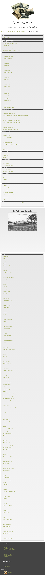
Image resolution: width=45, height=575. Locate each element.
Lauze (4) (4, 426)
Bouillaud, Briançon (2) (7, 305)
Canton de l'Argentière (7, 100)
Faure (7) (4, 354)
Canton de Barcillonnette (7, 58)
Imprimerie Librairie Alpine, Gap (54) (9, 396)
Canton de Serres (6, 79)
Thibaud (4, 521)
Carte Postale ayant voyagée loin (9, 48)
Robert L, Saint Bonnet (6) (7, 505)
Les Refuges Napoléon (7, 169)
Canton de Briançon (6, 102)
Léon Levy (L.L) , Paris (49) (8, 428)
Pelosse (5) (5, 489)
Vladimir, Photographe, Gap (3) (8, 531)
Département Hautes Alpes (10, 31)
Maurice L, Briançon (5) (7, 452)
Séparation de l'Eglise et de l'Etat (9, 113)
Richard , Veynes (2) (6, 500)
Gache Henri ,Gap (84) (7, 368)
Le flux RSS (8, 572)
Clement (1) (5, 321)
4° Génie (4, 199)
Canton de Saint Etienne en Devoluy (9, 74)
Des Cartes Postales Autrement (9, 549)
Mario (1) (4, 435)
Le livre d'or (6, 565)
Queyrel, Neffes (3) (6, 496)
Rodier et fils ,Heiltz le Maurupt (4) (9, 507)
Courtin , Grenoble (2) (7, 335)
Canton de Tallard (6, 81)
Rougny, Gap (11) (6, 512)
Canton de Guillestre (6, 91)
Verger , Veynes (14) (6, 526)
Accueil (2, 31)
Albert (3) (4, 263)
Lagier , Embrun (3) (6, 419)
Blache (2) (5, 293)
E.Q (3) (4, 344)
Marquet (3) (5, 440)
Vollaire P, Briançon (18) (7, 538)
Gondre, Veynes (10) (6, 384)
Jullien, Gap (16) (6, 410)
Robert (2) (5, 503)
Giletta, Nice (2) (6, 377)
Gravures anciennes (7, 557)
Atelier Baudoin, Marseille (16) (8, 277)
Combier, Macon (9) (6, 328)
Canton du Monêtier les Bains (8, 107)
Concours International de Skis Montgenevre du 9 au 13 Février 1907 (15, 115)
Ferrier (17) (5, 358)
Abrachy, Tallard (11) (6, 261)
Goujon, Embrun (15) (7, 386)
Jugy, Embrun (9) (6, 405)
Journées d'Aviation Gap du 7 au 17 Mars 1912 (11, 120)
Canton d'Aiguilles (6, 98)
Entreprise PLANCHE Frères (8, 137)
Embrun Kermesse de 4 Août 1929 (9, 127)
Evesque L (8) (5, 351)
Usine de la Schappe (6, 147)
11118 (22, 202)
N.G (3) (4, 475)
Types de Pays (5, 155)
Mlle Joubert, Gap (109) (7, 456)
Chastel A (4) (5, 316)
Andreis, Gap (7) (6, 268)
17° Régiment (5, 185)
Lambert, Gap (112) (6, 421)
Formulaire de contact (8, 563)
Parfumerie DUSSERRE (7, 135)
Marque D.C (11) (6, 438)
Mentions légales (7, 566)
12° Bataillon (5, 197)
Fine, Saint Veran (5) (6, 361)
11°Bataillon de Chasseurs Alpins (9, 194)
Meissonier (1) (5, 454)
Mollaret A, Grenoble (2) (7, 461)
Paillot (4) (4, 482)
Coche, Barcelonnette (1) (7, 326)
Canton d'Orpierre (6, 65)
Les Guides (5, 157)
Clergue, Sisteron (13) (7, 323)
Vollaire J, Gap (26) (6, 535)
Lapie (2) (4, 424)
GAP (4, 177)
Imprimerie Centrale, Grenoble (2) (9, 393)
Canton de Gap (5, 53)
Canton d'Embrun (6, 88)
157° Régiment (5, 190)
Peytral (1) (5, 493)
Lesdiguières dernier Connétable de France (11, 161)
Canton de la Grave (6, 105)
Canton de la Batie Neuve (7, 60)
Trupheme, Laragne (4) (7, 524)
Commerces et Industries (8, 553)
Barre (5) (4, 284)
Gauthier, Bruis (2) (6, 372)
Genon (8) (5, 375)
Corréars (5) (5, 333)
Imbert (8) (5, 391)
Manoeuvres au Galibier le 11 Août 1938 (10, 129)
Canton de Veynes (6, 84)
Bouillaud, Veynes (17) (7, 307)
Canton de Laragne (20, 31)
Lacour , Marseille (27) (7, 417)
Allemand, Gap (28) (6, 265)
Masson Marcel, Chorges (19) (8, 447)
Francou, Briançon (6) (7, 365)
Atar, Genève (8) (6, 275)
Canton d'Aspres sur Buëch (8, 56)
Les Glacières (5, 149)
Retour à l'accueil (6, 37)
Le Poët (26, 31)
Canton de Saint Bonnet (7, 72)
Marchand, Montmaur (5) (7, 433)
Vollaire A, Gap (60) (6, 533)
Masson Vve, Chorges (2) (7, 449)
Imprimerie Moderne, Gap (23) (8, 398)
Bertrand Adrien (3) (6, 291)
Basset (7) (5, 286)
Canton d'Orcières (6, 93)
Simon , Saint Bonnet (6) (7, 519)
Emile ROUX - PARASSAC (8, 165)
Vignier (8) (5, 528)
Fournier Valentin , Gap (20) (8, 363)
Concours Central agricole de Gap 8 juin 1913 (11, 122)
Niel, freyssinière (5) (6, 477)
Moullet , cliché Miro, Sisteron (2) (9, 468)
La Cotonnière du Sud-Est (7, 140)
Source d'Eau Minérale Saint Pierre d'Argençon (11, 144)
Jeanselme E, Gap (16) (7, 403)
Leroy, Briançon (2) (6, 431)
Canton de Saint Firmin (7, 77)
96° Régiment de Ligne (7, 187)
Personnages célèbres (8, 555)
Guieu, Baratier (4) (6, 389)
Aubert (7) (5, 279)
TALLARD (5, 179)
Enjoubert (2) (5, 347)
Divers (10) (5, 337)
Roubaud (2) (5, 510)
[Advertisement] (22, 242)
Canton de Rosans (6, 70)
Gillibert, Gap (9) (6, 379)
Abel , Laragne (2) (6, 258)
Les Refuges (6, 556)
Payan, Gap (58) (6, 484)
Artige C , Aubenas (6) (7, 272)
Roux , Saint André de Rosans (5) (9, 514)
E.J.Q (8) (4, 342)
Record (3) (5, 498)
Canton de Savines (6, 95)
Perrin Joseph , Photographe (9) (9, 491)
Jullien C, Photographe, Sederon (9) (9, 407)
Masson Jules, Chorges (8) (8, 445)
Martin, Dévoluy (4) (6, 442)
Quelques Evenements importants (10, 551)
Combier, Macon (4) (6, 330)
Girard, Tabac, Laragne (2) (8, 382)
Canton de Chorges (6, 86)
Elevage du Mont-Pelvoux (7, 142)
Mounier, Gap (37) (6, 470)
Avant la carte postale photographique (10, 43)
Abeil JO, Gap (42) (6, 256)
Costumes (5, 152)
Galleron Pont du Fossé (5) (8, 370)
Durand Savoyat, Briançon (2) (8, 340)
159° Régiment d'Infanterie (8, 192)
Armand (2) (5, 270)
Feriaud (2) (5, 356)
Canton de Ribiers (6, 67)
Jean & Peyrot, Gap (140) (7, 400)
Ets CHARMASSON (6, 133)
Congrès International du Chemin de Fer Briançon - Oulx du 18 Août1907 (16, 117)
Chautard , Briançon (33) (7, 319)
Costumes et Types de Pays (9, 554)
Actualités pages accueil (8, 546)
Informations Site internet (8, 548)
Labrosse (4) (5, 414)
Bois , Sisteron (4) (6, 298)
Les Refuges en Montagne (8, 171)
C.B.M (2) (4, 314)
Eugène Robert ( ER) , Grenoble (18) (9, 349)
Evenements (6, 547)
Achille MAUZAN (6, 163)
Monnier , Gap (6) (6, 463)
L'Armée (5, 558)
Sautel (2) (5, 517)
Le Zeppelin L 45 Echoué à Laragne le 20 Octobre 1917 (13, 124)
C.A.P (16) (5, 312)
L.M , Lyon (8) (5, 412)
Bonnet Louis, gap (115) (7, 300)
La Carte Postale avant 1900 (8, 45)
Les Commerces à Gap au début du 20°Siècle (11, 50)
